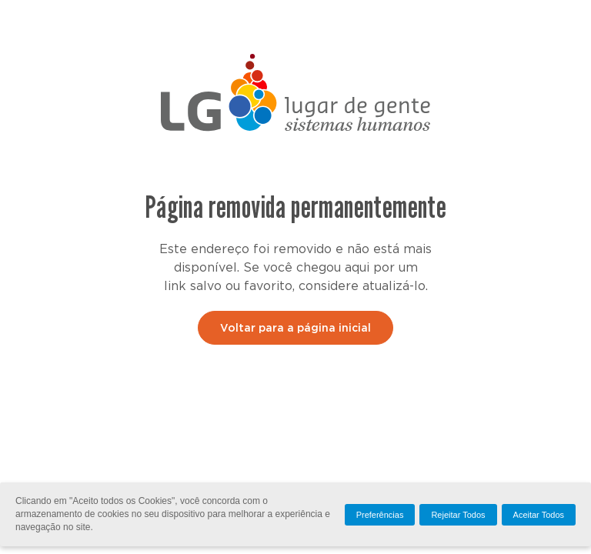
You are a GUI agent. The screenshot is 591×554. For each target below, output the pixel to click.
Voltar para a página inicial (295, 328)
